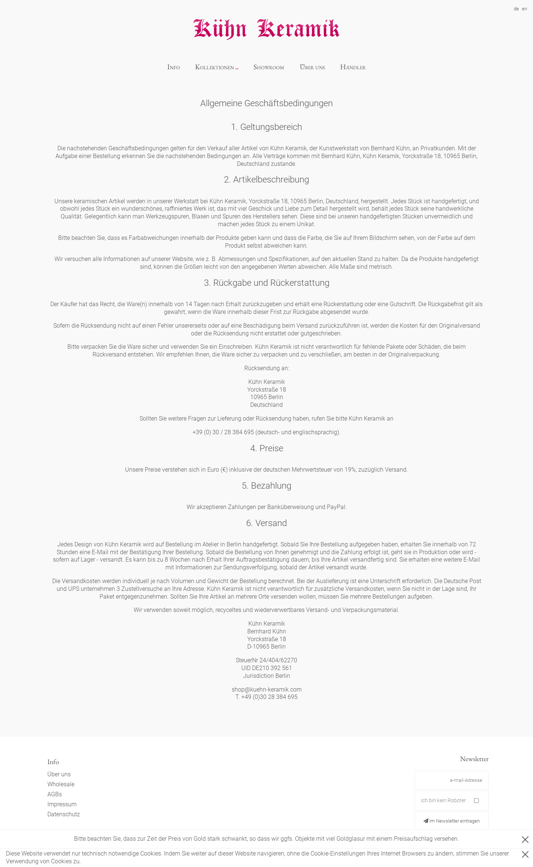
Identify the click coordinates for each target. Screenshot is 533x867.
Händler (353, 66)
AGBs (54, 794)
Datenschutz (63, 814)
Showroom (269, 66)
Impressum (62, 804)
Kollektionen (214, 66)
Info (173, 66)
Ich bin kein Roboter (443, 800)
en (524, 8)
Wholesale (60, 784)
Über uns (312, 66)
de (516, 8)
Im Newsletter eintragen (451, 821)
